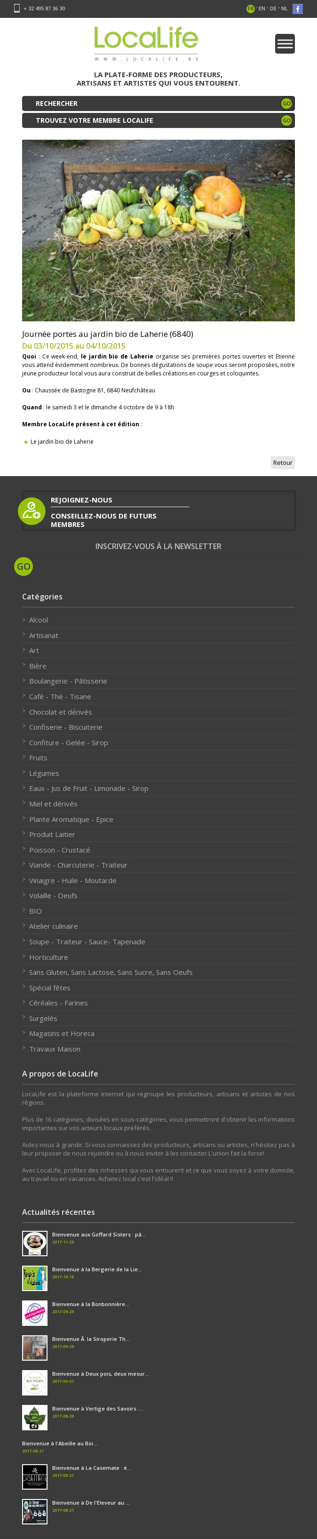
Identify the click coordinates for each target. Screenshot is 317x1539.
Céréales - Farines (58, 1002)
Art (34, 650)
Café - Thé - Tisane (60, 696)
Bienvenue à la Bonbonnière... (90, 1304)
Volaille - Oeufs (53, 895)
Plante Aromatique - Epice (71, 819)
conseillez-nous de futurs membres (104, 519)
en (262, 8)
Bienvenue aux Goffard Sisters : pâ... (99, 1234)
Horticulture (48, 957)
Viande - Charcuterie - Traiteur (78, 864)
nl (284, 8)
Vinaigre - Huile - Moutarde (73, 880)
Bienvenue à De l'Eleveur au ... (91, 1502)
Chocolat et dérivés (60, 712)
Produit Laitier (52, 834)
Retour (283, 462)
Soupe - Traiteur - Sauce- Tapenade (87, 941)
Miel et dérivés (53, 803)
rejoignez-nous (81, 499)
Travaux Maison (54, 1048)
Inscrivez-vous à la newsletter (158, 546)
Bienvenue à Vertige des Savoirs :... (97, 1408)
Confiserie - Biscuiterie (66, 727)
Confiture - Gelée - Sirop (68, 742)
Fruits (38, 757)
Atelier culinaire (53, 926)
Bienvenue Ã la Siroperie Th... (91, 1338)
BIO (35, 911)
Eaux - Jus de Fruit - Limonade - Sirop (89, 788)
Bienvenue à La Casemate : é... (91, 1467)
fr (251, 8)
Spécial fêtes (50, 987)
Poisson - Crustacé (59, 849)
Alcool (38, 619)
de (273, 8)
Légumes (44, 773)
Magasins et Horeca (62, 1033)
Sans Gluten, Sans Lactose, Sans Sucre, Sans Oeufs (111, 972)
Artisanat (43, 635)
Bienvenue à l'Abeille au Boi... (59, 1443)
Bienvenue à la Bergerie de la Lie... (97, 1269)
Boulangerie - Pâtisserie (68, 681)
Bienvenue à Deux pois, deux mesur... (100, 1373)
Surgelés (43, 1018)
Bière (38, 665)
